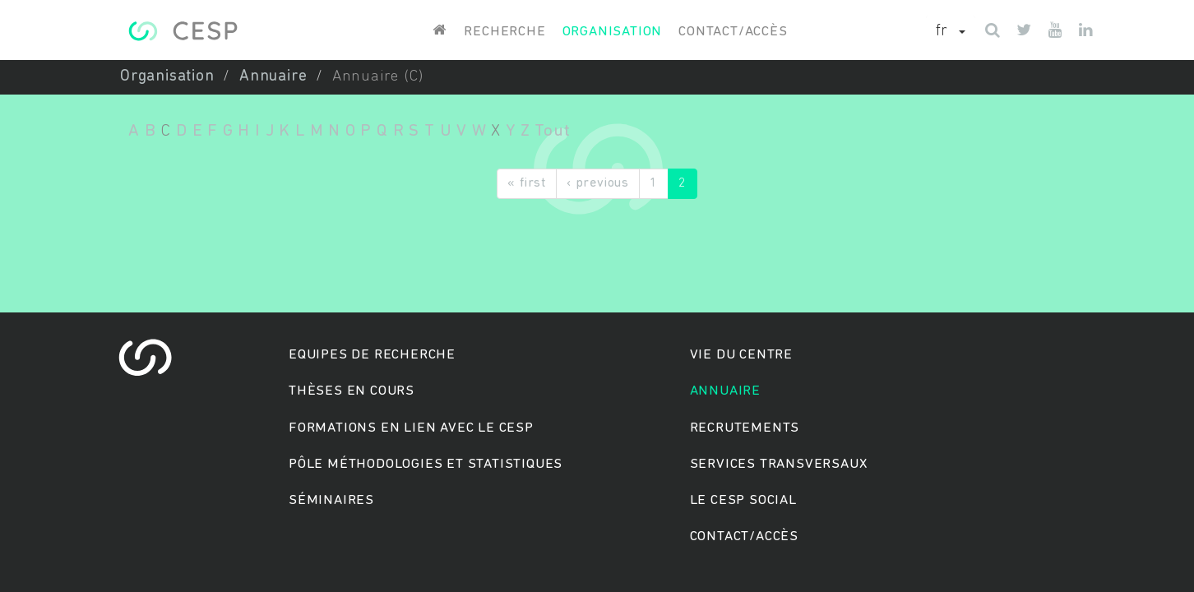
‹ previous (598, 183)
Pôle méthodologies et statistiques (425, 464)
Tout (552, 131)
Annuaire (273, 77)
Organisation (612, 32)
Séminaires (331, 500)
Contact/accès (732, 32)
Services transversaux (779, 464)
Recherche (504, 32)
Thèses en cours (351, 391)
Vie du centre (741, 355)
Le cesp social (743, 500)
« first (526, 183)
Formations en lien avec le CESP (411, 428)
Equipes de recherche (372, 355)
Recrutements (745, 428)
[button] (950, 32)
